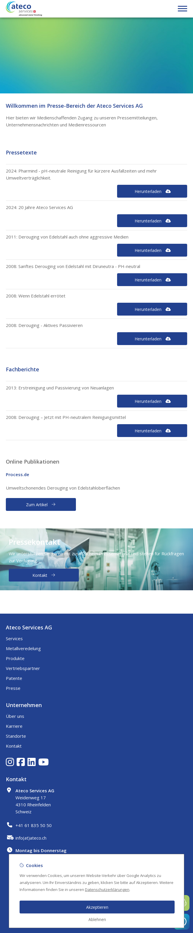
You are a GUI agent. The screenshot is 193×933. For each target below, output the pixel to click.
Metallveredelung (23, 648)
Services (14, 638)
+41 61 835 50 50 (33, 825)
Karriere (14, 726)
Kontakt (14, 746)
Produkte (15, 658)
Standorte (16, 736)
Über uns (15, 716)
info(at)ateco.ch (30, 838)
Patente (14, 678)
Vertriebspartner (23, 668)
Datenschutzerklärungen (107, 889)
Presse (13, 688)
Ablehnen (97, 919)
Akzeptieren (97, 907)
